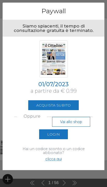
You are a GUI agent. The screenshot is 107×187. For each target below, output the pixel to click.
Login (53, 134)
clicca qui (53, 159)
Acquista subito (53, 105)
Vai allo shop (71, 121)
